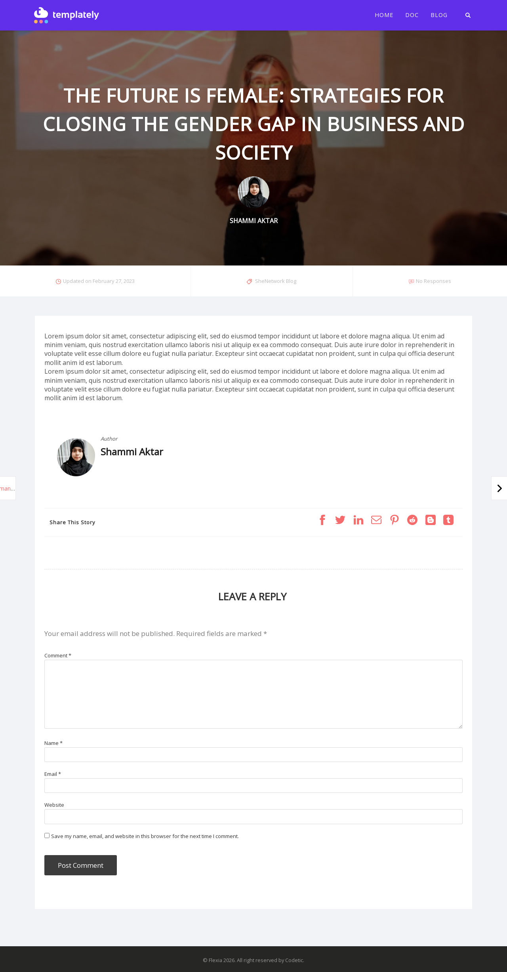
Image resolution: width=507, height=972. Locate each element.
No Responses (433, 281)
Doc (412, 15)
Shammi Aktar (132, 451)
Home (384, 15)
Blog (439, 15)
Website (54, 804)
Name (53, 743)
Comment (57, 655)
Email (52, 773)
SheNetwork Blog (275, 281)
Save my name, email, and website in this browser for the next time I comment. (145, 836)
